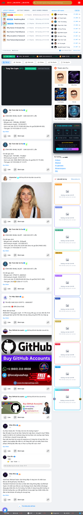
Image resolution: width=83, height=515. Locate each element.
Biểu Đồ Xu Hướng (30, 68)
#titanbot (58, 163)
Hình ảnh (29, 62)
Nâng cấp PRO (67, 149)
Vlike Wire (12, 425)
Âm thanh (52, 62)
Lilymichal (12, 177)
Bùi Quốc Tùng (62, 36)
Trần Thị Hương (62, 21)
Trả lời (15, 461)
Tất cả (6, 62)
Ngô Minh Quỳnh (62, 32)
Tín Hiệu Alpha (14, 296)
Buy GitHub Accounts (16, 330)
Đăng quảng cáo (75, 179)
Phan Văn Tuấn (62, 40)
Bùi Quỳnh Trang (62, 14)
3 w (10, 112)
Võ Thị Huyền (61, 43)
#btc (56, 171)
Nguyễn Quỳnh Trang (64, 47)
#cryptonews (59, 165)
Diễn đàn (15, 50)
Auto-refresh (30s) (65, 50)
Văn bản (17, 62)
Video (41, 62)
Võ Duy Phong (62, 29)
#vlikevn (57, 160)
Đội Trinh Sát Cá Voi (16, 110)
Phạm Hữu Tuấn (62, 25)
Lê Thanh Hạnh (62, 18)
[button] (52, 3)
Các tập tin (65, 62)
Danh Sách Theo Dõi (43, 68)
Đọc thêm (6, 131)
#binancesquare (60, 168)
